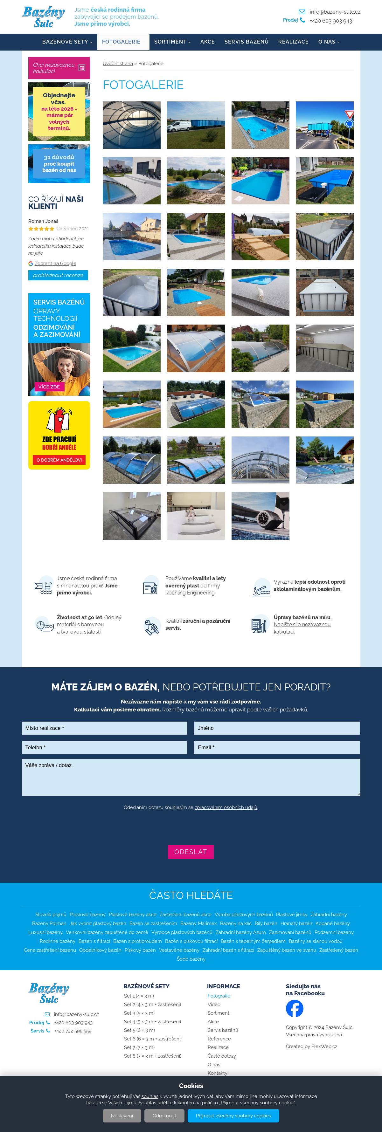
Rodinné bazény (57, 941)
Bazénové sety (65, 42)
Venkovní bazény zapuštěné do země (107, 932)
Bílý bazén (266, 923)
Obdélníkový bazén (100, 950)
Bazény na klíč (236, 923)
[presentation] (191, 828)
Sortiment (170, 42)
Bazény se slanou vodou (316, 941)
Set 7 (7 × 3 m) (139, 1048)
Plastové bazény (88, 914)
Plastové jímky (292, 914)
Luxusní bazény (45, 932)
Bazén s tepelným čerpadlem (253, 941)
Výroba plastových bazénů (244, 914)
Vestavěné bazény (179, 950)
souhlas (150, 1096)
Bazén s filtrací (94, 941)
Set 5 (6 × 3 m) (139, 1030)
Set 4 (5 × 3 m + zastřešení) (152, 1022)
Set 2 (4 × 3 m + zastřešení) (152, 1005)
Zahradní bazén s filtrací (228, 950)
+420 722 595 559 (72, 1031)
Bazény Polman (49, 923)
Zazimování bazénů (290, 932)
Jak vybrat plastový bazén (98, 923)
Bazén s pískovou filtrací (191, 941)
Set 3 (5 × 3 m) (139, 1013)
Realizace (293, 42)
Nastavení (122, 1116)
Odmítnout (164, 1116)
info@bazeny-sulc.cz (335, 12)
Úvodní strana (118, 63)
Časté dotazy (222, 1056)
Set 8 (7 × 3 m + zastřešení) (152, 1056)
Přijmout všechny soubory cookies (233, 1116)
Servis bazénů (247, 42)
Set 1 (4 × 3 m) (139, 996)
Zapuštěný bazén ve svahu (286, 950)
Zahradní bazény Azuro (241, 932)
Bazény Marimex (198, 923)
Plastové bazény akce (132, 914)
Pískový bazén (140, 950)
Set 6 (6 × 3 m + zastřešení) (153, 1039)
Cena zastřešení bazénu (50, 950)
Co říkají (55, 203)
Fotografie (219, 996)
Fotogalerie (121, 42)
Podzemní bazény (334, 932)
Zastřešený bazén (338, 950)
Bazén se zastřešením (153, 923)
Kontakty (217, 1073)
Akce (207, 42)
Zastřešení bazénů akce (186, 914)
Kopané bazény (333, 923)
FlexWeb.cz (324, 1047)
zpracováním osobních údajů (226, 808)
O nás (327, 42)
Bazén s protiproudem (137, 941)
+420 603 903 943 (330, 20)
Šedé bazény (191, 959)
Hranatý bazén (296, 923)
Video (214, 1005)
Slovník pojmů (50, 914)
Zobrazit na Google (55, 263)
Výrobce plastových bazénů (181, 932)
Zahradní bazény (329, 914)
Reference (219, 1039)
